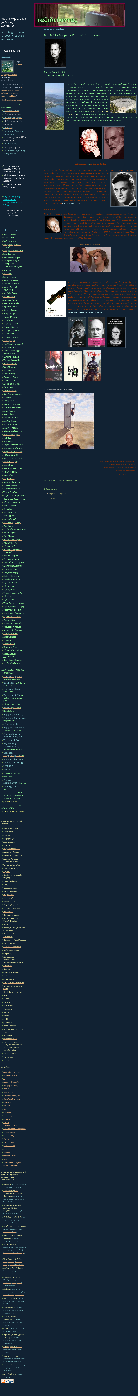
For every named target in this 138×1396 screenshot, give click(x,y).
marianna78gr (8, 1135)
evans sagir (8, 1116)
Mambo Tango (9, 1132)
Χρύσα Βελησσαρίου (11, 1096)
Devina (6, 1109)
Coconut (6, 1106)
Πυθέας (6, 1089)
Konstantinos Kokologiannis (14, 1129)
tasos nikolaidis (9, 1156)
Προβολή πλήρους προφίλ (11, 100)
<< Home (51, 498)
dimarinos (7, 1113)
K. (4, 1079)
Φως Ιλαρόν (8, 1092)
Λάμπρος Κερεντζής (11, 1082)
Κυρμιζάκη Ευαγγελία (11, 1099)
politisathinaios (9, 1146)
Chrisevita (7, 1102)
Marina (6, 1139)
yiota (5, 1159)
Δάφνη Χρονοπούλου (11, 1072)
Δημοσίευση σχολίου (57, 493)
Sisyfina (6, 1152)
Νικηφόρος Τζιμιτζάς (11, 1085)
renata (6, 1149)
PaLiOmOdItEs (9, 1142)
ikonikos (6, 1119)
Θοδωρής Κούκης (10, 1075)
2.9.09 (80, 480)
